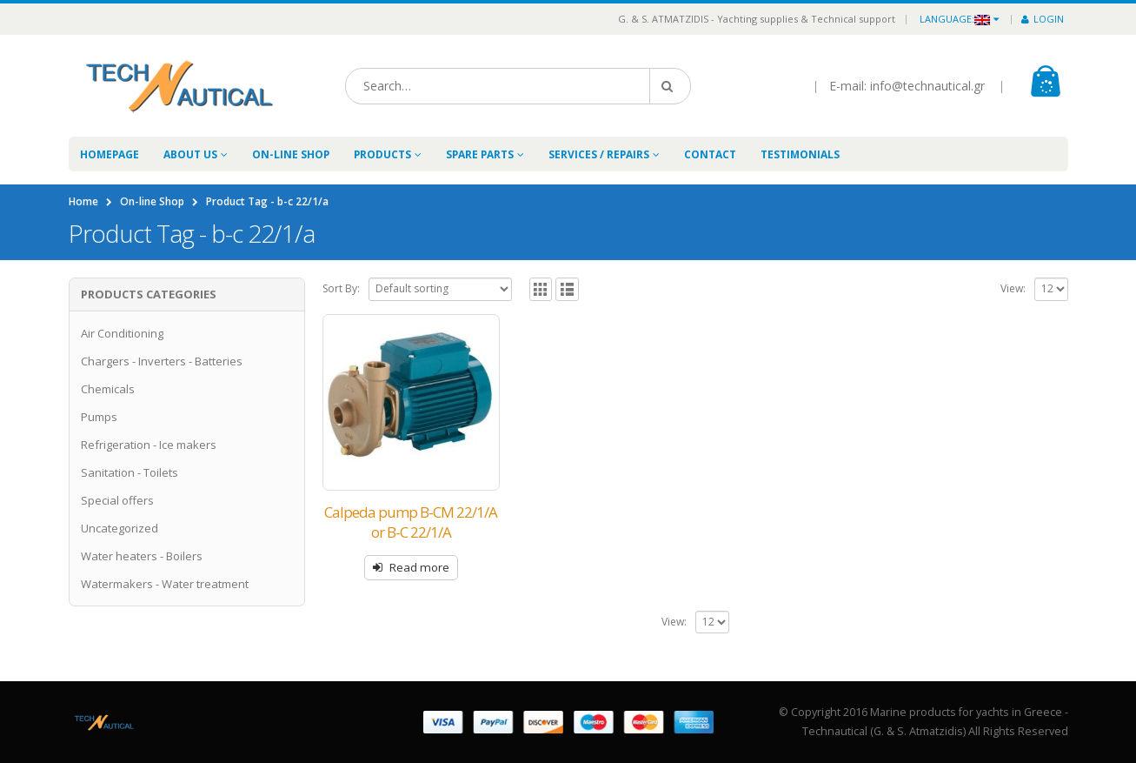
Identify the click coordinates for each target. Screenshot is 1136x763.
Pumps (99, 417)
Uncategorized (119, 528)
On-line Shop (290, 154)
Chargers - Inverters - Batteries (161, 361)
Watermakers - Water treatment (165, 584)
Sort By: (341, 288)
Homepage (109, 154)
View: (1013, 288)
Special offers (117, 500)
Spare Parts (480, 154)
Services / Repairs (598, 154)
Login (1042, 18)
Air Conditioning (122, 333)
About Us (190, 154)
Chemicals (108, 389)
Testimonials (800, 154)
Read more (419, 567)
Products (382, 154)
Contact (710, 154)
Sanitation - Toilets (129, 472)
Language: (955, 18)
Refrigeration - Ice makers (148, 444)
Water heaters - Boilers (142, 556)
